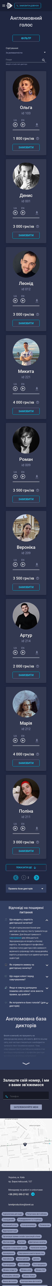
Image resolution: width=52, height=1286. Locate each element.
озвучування (15, 938)
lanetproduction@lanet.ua (21, 1204)
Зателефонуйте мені (26, 1107)
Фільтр (26, 38)
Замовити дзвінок (28, 5)
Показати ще (26, 867)
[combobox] (27, 52)
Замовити (26, 147)
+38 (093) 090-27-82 (18, 1194)
